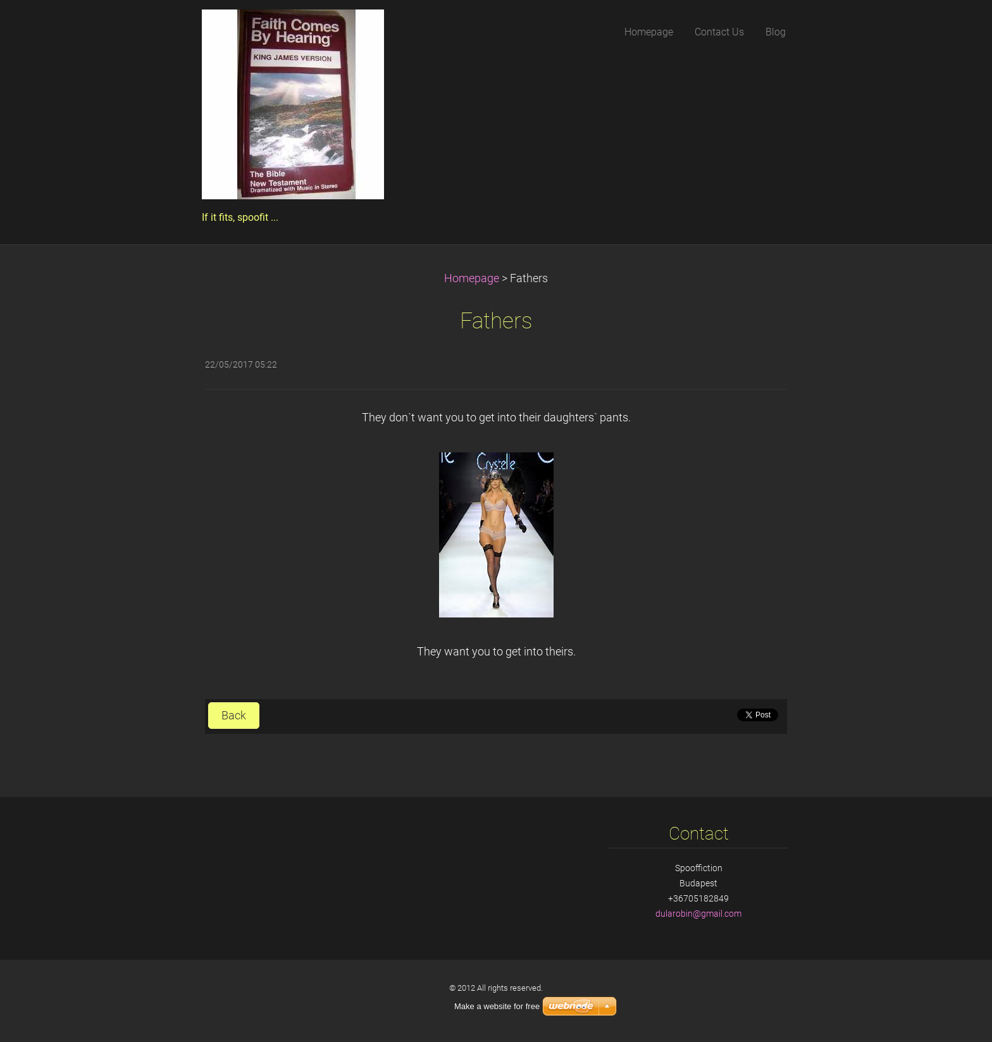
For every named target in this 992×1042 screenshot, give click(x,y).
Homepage (471, 278)
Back (233, 715)
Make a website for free (497, 1006)
